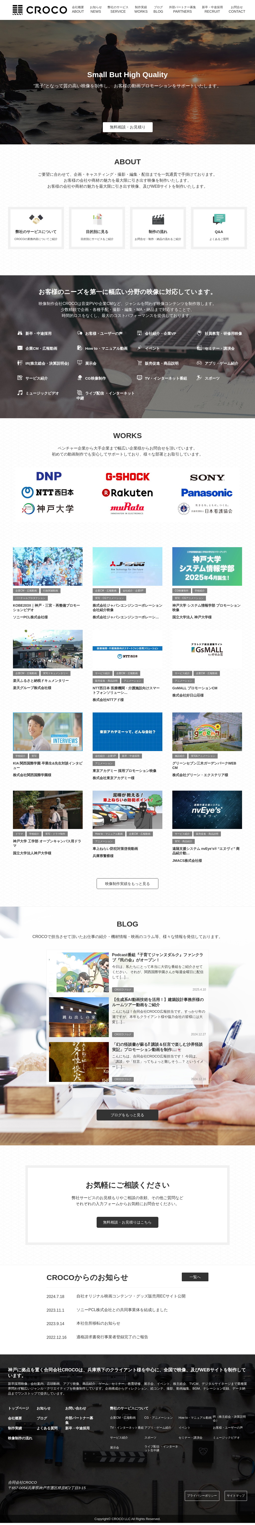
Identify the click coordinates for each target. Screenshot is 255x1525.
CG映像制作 (91, 378)
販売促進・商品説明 (157, 363)
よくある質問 (47, 1430)
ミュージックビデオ (38, 393)
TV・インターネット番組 (161, 378)
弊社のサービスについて (129, 1410)
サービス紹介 (32, 378)
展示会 (86, 363)
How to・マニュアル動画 (102, 349)
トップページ (18, 1410)
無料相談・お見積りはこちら (127, 1224)
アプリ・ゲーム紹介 (217, 363)
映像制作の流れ (20, 1440)
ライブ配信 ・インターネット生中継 (161, 1450)
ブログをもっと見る (127, 1116)
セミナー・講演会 (215, 349)
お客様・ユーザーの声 (99, 334)
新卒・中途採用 (34, 334)
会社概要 (15, 1420)
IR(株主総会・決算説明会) (43, 363)
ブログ (42, 1420)
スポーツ (208, 378)
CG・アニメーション (158, 1419)
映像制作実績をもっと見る (127, 884)
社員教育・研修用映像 (219, 334)
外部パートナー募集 (79, 1422)
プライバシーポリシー (197, 1497)
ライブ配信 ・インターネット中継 (105, 395)
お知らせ (44, 1410)
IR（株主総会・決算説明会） (229, 1420)
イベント (148, 349)
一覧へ (194, 1279)
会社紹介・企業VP (156, 334)
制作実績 (15, 1430)
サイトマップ (234, 1497)
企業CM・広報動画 (37, 349)
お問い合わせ (75, 1410)
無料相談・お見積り (128, 127)
